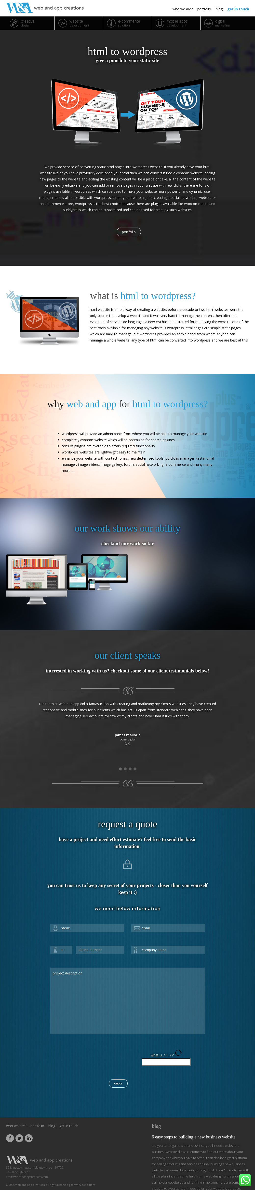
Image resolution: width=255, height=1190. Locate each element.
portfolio (204, 9)
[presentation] (87, 1048)
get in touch (238, 9)
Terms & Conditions (83, 1175)
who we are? (183, 9)
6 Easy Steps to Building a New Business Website (194, 1127)
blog (219, 9)
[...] (172, 1185)
